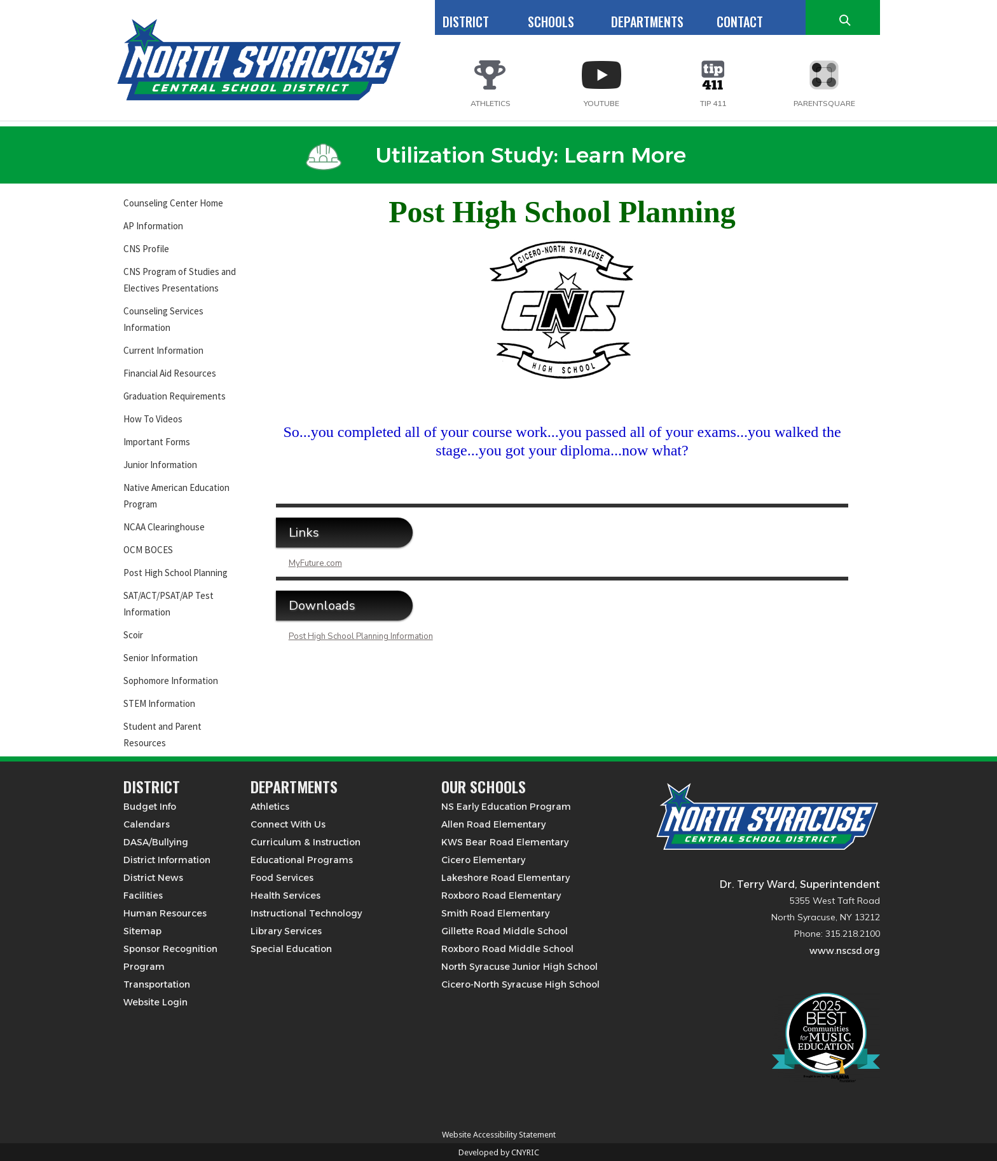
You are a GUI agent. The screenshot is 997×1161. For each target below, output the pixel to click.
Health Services (285, 895)
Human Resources (165, 913)
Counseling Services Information (163, 319)
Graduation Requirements (174, 396)
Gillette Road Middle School (504, 931)
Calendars (146, 824)
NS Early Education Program (506, 806)
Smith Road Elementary (495, 913)
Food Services (282, 877)
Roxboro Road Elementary (501, 895)
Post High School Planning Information (361, 636)
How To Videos (152, 419)
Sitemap (142, 931)
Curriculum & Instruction (306, 842)
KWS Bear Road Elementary (504, 842)
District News (153, 877)
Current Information (163, 350)
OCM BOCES (148, 550)
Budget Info (149, 806)
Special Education (291, 949)
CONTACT (740, 22)
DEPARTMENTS (647, 22)
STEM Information (159, 703)
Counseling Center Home (173, 203)
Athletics (270, 806)
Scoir (133, 635)
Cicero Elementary (483, 860)
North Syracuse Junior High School (519, 966)
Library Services (286, 931)
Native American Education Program (176, 495)
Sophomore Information (170, 680)
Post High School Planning (175, 573)
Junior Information (160, 465)
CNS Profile (146, 249)
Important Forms (156, 442)
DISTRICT (466, 22)
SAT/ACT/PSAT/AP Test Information (168, 603)
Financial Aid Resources (169, 373)
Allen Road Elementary (493, 824)
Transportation (156, 984)
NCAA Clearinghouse (164, 527)
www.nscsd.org (844, 950)
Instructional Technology (306, 913)
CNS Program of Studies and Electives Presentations (179, 279)
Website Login (155, 1002)
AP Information (153, 226)
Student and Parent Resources (162, 734)
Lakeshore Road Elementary (505, 877)
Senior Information (160, 658)
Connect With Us (288, 824)
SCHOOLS (551, 22)
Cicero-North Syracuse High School (520, 984)
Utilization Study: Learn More (496, 155)
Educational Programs (302, 860)
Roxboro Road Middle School (507, 949)
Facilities (143, 895)
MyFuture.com (315, 563)
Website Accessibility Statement (499, 1134)
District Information (166, 860)
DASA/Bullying (155, 842)
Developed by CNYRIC (498, 1152)
